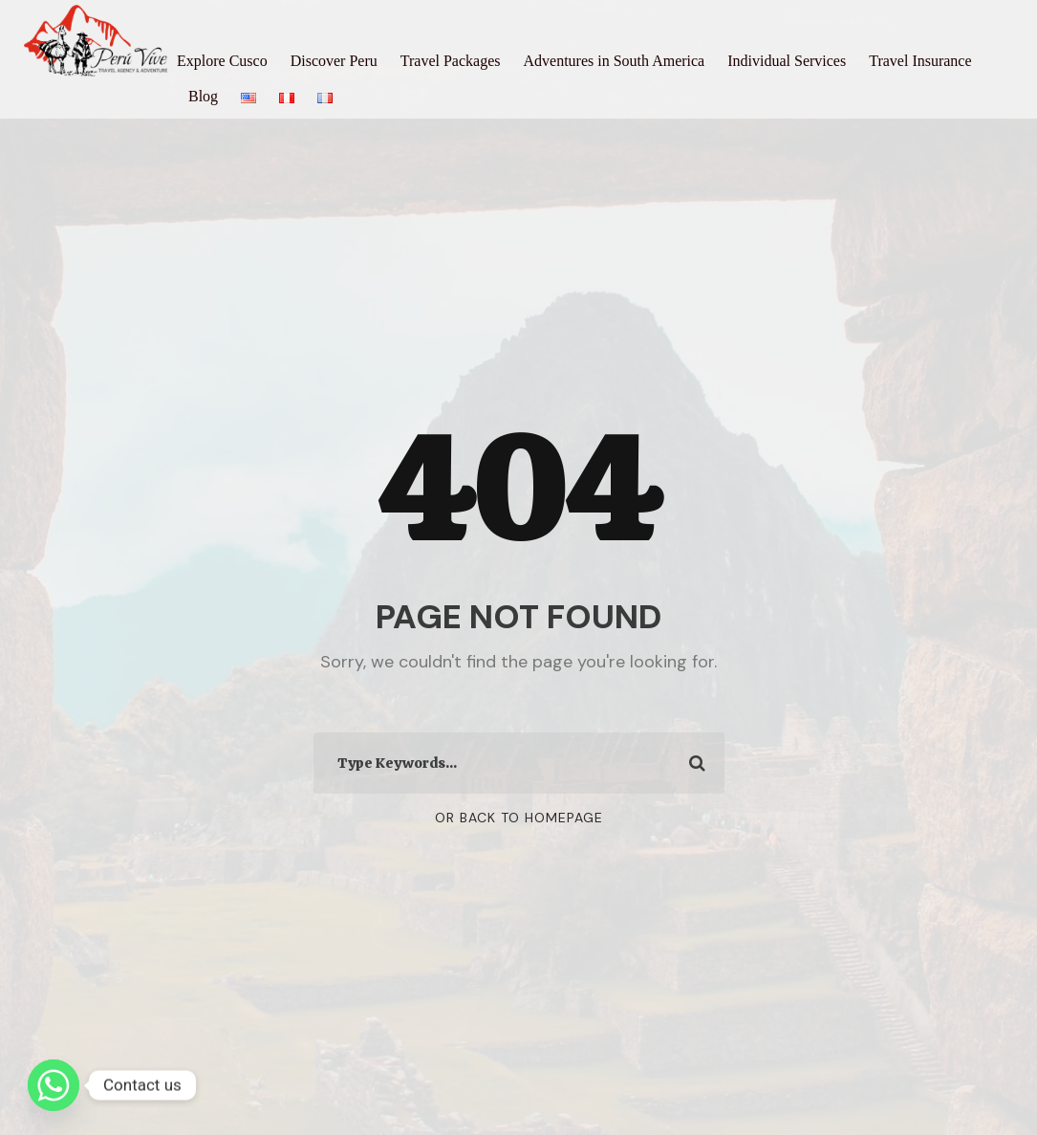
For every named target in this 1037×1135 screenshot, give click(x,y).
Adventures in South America (613, 61)
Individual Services (786, 61)
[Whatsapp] (53, 1085)
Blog (203, 96)
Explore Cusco (222, 61)
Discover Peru (334, 61)
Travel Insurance (920, 61)
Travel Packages (450, 61)
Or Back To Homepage (519, 817)
